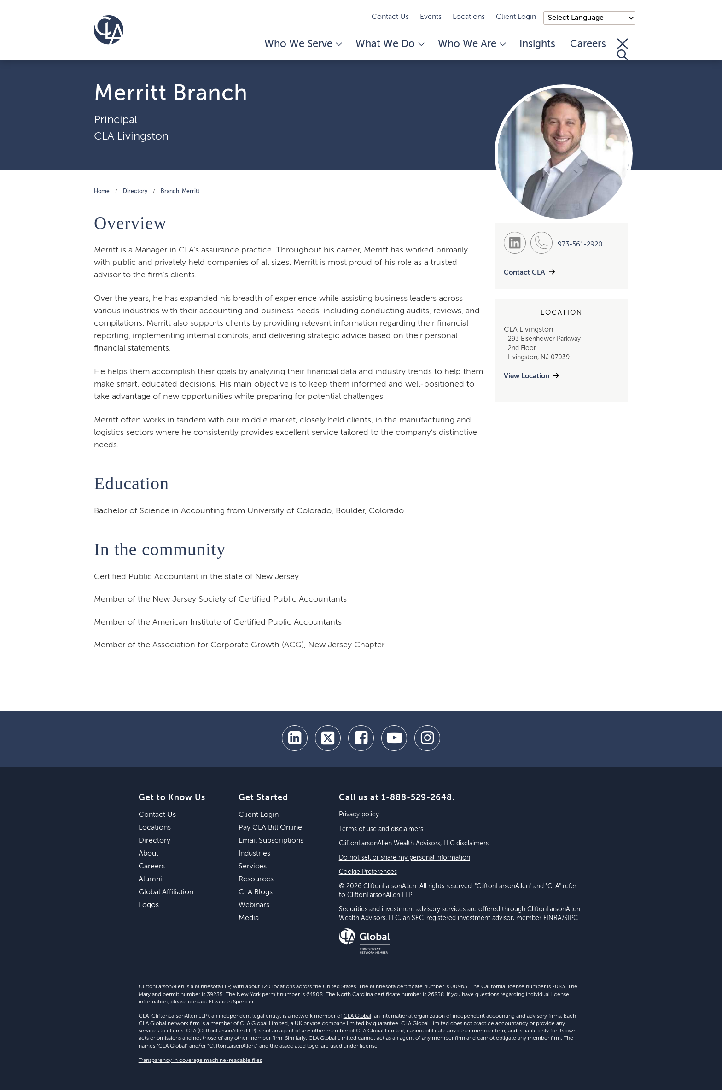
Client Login (516, 17)
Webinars (254, 905)
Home (102, 191)
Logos (149, 905)
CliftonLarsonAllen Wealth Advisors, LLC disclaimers (414, 843)
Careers (588, 44)
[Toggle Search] (622, 49)
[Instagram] (427, 738)
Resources (256, 879)
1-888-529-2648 (416, 798)
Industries (254, 853)
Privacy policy (359, 814)
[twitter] (328, 738)
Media (249, 918)
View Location (526, 376)
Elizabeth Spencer (231, 1002)
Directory (135, 191)
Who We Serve (302, 44)
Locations (469, 17)
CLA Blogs (256, 892)
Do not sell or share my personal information (404, 858)
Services (253, 866)
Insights (537, 44)
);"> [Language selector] (589, 18)
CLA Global (357, 1016)
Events (431, 17)
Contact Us (390, 17)
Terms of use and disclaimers (381, 829)
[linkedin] (295, 738)
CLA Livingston (131, 136)
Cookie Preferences (368, 872)
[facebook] (361, 738)
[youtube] (394, 738)
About (148, 853)
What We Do (389, 44)
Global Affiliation (166, 892)
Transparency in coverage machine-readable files (200, 1060)
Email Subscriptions (271, 840)
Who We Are (471, 44)
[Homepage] (108, 30)
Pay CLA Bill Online (270, 828)
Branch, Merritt (180, 191)
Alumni (150, 879)
